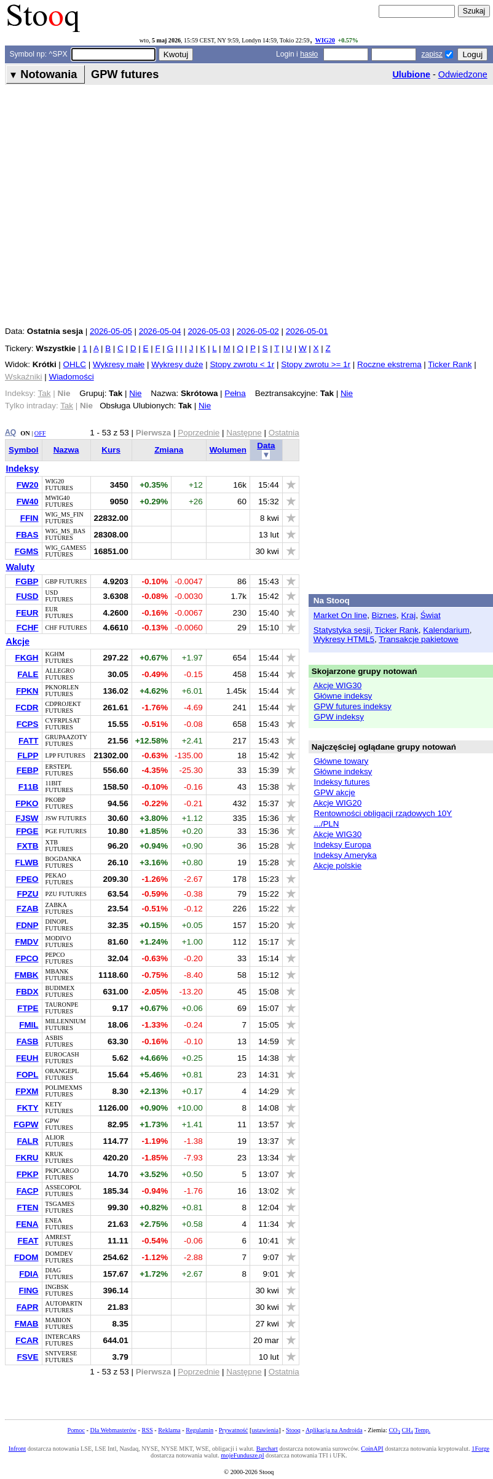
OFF (40, 433)
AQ (10, 432)
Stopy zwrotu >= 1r (315, 364)
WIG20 (325, 40)
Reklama (169, 1430)
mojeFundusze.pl (242, 1455)
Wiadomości (71, 376)
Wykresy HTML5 (344, 639)
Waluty (20, 567)
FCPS (28, 724)
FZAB (28, 908)
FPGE (27, 831)
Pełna (234, 393)
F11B (28, 786)
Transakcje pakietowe (418, 639)
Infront (17, 1448)
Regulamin (199, 1430)
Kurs (110, 449)
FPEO (27, 879)
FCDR (26, 707)
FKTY (27, 1107)
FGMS (27, 551)
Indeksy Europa (342, 844)
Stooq (293, 1430)
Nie (135, 393)
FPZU (27, 893)
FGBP (26, 581)
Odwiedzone (462, 74)
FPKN (27, 691)
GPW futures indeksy (352, 706)
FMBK (27, 975)
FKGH (26, 657)
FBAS (27, 534)
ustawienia (264, 1430)
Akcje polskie (337, 865)
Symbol (24, 449)
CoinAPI (372, 1448)
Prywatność (233, 1430)
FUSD (27, 596)
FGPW (26, 1124)
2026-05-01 (307, 331)
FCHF (28, 627)
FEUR (27, 612)
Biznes (384, 615)
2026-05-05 (111, 331)
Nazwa (66, 449)
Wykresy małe (118, 364)
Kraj (408, 615)
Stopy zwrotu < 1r (242, 364)
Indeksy (22, 469)
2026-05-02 (258, 331)
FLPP (27, 755)
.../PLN (326, 823)
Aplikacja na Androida (334, 1430)
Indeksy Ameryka (345, 855)
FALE (27, 674)
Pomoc (76, 1430)
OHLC (74, 364)
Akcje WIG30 (337, 685)
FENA (27, 1224)
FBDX (27, 991)
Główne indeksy (343, 695)
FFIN (29, 518)
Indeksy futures (341, 782)
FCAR (26, 1340)
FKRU (26, 1157)
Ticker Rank (449, 364)
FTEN (27, 1207)
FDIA (28, 1274)
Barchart (267, 1448)
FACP (28, 1190)
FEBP (28, 770)
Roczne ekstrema (389, 364)
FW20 (28, 485)
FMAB (27, 1323)
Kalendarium (446, 630)
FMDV (26, 941)
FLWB (26, 862)
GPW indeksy (338, 716)
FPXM (26, 1091)
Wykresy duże (177, 364)
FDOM (26, 1257)
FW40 (28, 501)
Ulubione (411, 74)
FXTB (27, 846)
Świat (430, 615)
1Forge (480, 1448)
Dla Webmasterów (113, 1430)
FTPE (27, 1008)
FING (28, 1290)
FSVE (27, 1357)
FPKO (26, 803)
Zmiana (168, 449)
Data (266, 445)
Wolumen (228, 449)
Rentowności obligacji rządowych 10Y (383, 813)
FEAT (27, 1240)
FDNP (27, 925)
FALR (27, 1141)
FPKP (28, 1174)
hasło (309, 54)
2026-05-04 (160, 331)
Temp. (422, 1430)
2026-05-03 (208, 331)
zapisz (431, 54)
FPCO (26, 958)
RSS (147, 1430)
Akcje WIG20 (337, 802)
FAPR (28, 1307)
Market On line (340, 615)
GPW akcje (334, 792)
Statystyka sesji (342, 630)
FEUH (27, 1058)
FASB (28, 1041)
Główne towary (341, 761)
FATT (28, 740)
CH (407, 1430)
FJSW (26, 818)
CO (394, 1430)
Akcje (18, 641)
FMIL (28, 1024)
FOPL (28, 1074)
